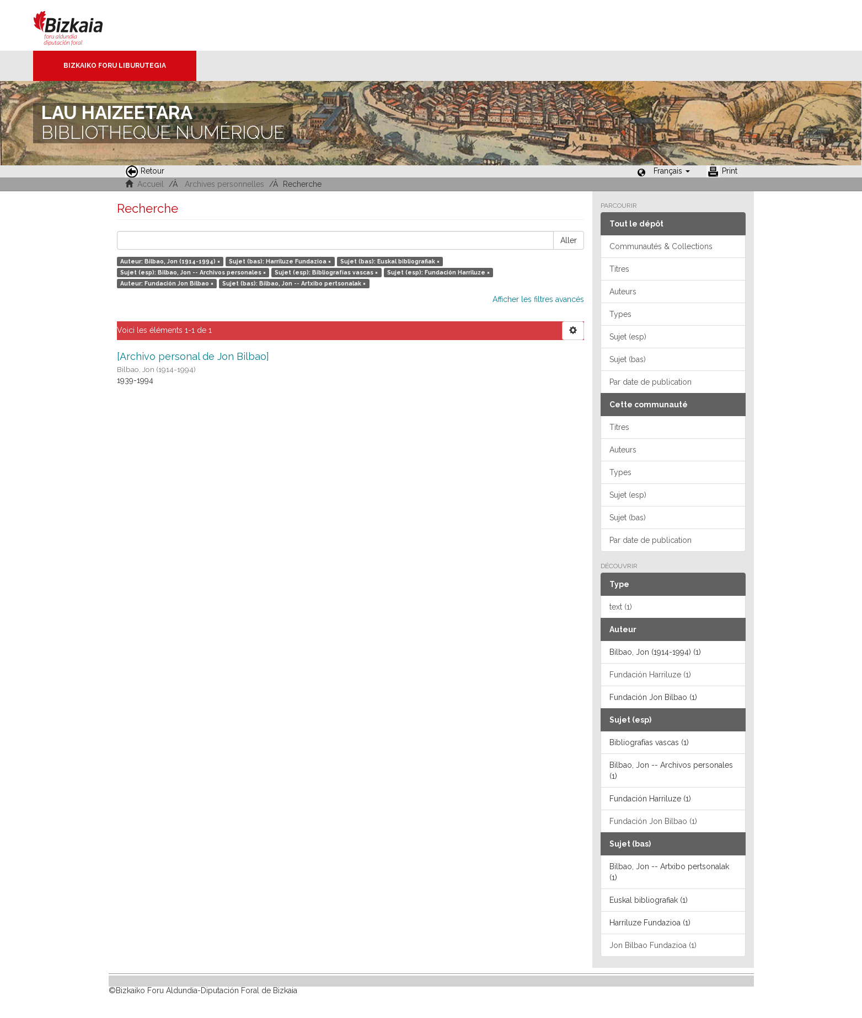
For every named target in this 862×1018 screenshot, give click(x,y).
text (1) (620, 606)
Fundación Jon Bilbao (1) (653, 821)
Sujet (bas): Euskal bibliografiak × (390, 261)
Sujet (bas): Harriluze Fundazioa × (280, 261)
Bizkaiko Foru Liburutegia (114, 65)
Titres (619, 269)
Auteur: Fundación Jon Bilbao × (166, 283)
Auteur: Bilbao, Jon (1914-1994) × (170, 261)
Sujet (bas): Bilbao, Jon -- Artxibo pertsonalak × (294, 283)
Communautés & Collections (661, 246)
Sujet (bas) (627, 359)
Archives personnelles (224, 184)
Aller (568, 240)
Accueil (150, 184)
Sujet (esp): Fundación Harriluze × (438, 272)
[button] (671, 170)
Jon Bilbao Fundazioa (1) (653, 945)
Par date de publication (650, 382)
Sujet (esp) (627, 336)
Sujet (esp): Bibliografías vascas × (326, 272)
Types (620, 314)
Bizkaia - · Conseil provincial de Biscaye (79, 25)
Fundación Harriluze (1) (650, 674)
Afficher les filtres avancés (538, 299)
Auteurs (622, 291)
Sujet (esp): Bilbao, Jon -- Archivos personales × (193, 272)
